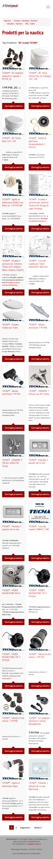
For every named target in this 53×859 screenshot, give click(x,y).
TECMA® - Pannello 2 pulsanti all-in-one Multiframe (38, 786)
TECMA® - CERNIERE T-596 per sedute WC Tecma (12, 463)
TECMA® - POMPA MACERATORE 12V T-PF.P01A (38, 593)
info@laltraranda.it (34, 844)
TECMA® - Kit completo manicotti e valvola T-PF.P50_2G (12, 76)
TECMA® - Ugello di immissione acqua (11, 784)
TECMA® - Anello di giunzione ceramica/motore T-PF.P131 (37, 142)
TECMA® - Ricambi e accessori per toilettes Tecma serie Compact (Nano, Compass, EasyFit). (13, 265)
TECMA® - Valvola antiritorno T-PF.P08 (38, 326)
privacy (27, 853)
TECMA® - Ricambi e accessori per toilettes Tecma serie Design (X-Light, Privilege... (39, 204)
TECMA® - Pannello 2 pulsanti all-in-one (38, 461)
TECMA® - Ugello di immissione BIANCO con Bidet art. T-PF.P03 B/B (12, 202)
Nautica (7, 20)
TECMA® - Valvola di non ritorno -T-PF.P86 (13, 719)
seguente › (25, 827)
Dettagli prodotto (14, 106)
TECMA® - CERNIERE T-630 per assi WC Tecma (39, 392)
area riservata (18, 853)
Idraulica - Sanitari (14, 23)
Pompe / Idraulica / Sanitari (25, 20)
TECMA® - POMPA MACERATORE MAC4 (11, 592)
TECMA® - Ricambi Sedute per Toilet (10, 326)
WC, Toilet (30, 23)
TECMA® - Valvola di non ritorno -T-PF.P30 (40, 655)
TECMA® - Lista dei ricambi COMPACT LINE (39, 528)
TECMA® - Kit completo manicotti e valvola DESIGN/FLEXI (39, 721)
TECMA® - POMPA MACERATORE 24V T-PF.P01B (11, 657)
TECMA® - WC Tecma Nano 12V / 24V (11, 139)
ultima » (38, 827)
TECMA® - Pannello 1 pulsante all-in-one (11, 528)
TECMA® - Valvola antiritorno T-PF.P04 (11, 392)
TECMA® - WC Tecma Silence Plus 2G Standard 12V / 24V (40, 76)
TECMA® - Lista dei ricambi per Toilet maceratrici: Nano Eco (38, 263)
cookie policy (35, 853)
